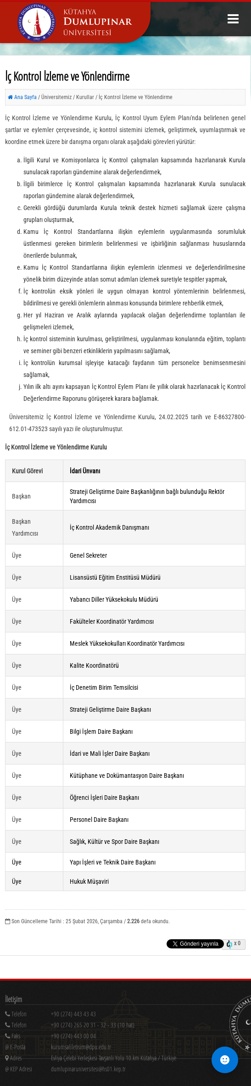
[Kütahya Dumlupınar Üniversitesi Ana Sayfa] (75, 22)
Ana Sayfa (22, 97)
